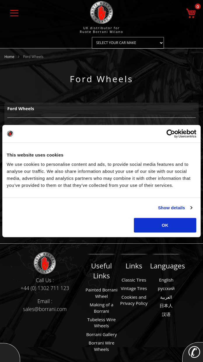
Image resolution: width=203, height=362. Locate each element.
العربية (166, 297)
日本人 (166, 305)
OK (165, 224)
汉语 (166, 314)
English (166, 280)
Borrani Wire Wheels (101, 346)
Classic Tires (134, 280)
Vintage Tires (134, 288)
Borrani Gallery (101, 334)
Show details (171, 207)
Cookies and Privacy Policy (134, 300)
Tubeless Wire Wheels (101, 322)
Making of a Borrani (101, 308)
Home (9, 56)
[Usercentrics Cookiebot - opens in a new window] (170, 133)
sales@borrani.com (45, 308)
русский (166, 288)
